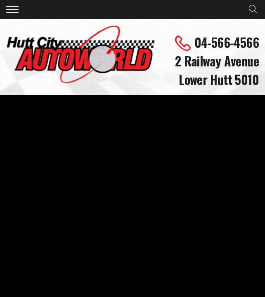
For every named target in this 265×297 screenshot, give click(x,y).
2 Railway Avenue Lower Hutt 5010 (217, 70)
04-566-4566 (226, 42)
